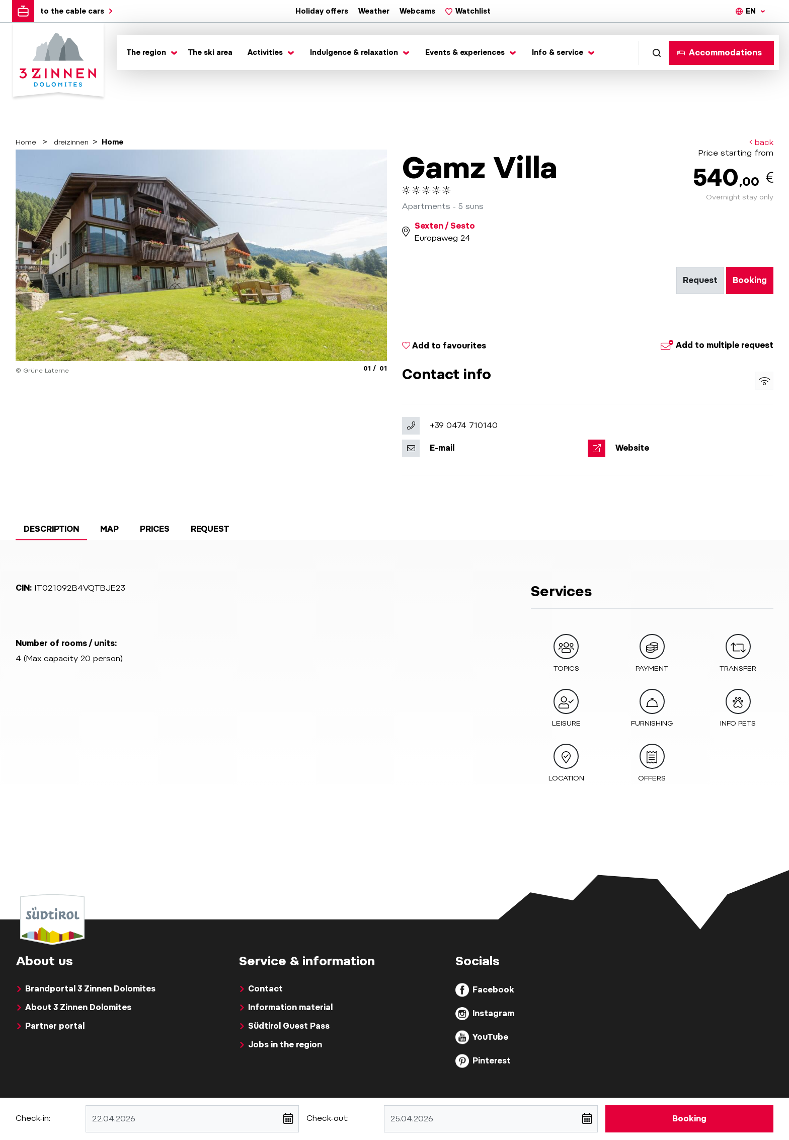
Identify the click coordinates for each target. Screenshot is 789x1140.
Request (700, 280)
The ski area (210, 52)
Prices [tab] (155, 529)
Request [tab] (210, 529)
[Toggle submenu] (150, 52)
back (761, 142)
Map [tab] (109, 529)
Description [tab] (51, 529)
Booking (750, 280)
